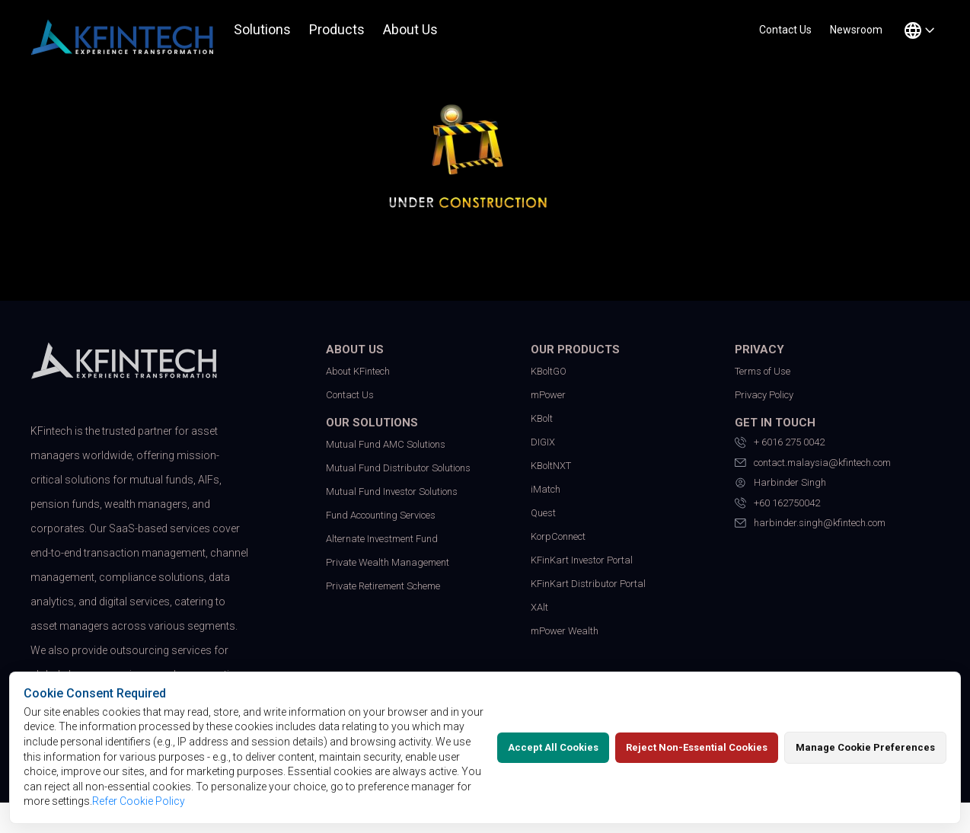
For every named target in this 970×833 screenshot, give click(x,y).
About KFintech (358, 371)
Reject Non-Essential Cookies (696, 747)
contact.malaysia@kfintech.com (813, 463)
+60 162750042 (777, 503)
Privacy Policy (764, 395)
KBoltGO (548, 371)
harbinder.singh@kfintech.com (810, 523)
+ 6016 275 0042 (780, 442)
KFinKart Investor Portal (582, 560)
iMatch (545, 489)
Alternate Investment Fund (382, 538)
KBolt (542, 418)
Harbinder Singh (780, 482)
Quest (543, 513)
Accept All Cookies (553, 747)
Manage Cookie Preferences (865, 747)
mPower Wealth (564, 631)
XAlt (539, 607)
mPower (548, 395)
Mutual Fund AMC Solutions (385, 444)
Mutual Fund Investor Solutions (392, 491)
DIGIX (543, 442)
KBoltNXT (551, 465)
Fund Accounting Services (381, 515)
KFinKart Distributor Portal (588, 583)
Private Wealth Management (387, 562)
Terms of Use (762, 371)
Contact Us (350, 395)
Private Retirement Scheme (383, 586)
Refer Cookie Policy (138, 801)
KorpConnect (558, 536)
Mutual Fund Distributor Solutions (398, 468)
